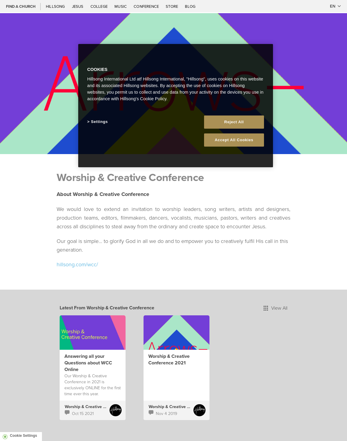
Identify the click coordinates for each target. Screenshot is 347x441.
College (99, 6)
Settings (99, 121)
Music (121, 6)
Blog (190, 6)
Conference (147, 6)
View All (275, 308)
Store (172, 6)
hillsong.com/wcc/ (77, 264)
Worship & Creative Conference (95, 407)
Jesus (78, 6)
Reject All (234, 122)
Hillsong (56, 6)
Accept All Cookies (234, 140)
